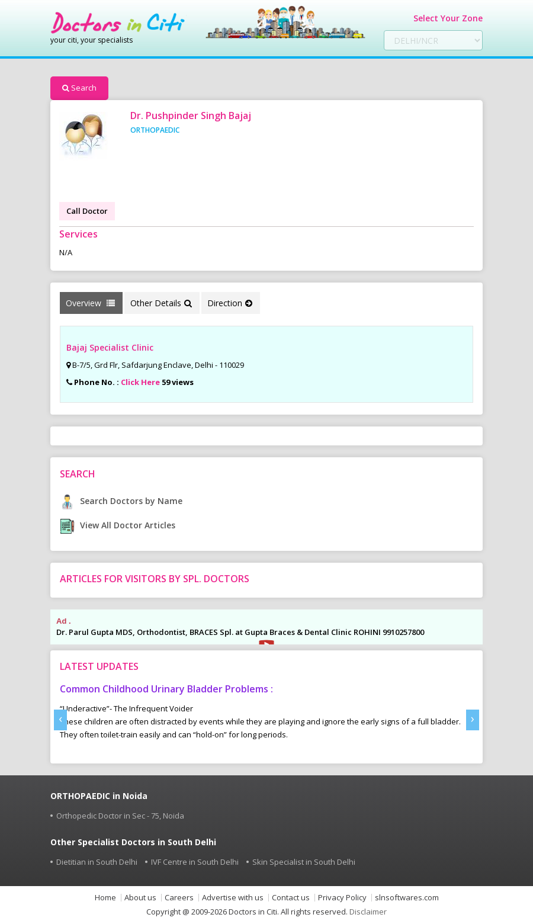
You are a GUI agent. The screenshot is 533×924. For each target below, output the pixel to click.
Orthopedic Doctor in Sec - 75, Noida (120, 815)
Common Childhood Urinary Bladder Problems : (166, 688)
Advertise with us (233, 897)
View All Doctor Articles (117, 525)
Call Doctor (87, 211)
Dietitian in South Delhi (96, 861)
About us (140, 897)
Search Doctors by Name (121, 500)
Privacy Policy (342, 897)
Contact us (291, 897)
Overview (90, 303)
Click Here (140, 382)
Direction (229, 303)
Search (79, 87)
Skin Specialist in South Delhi (303, 861)
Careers (179, 897)
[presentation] (60, 720)
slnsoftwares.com (407, 897)
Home (105, 897)
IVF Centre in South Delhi (195, 861)
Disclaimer (368, 911)
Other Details (161, 303)
